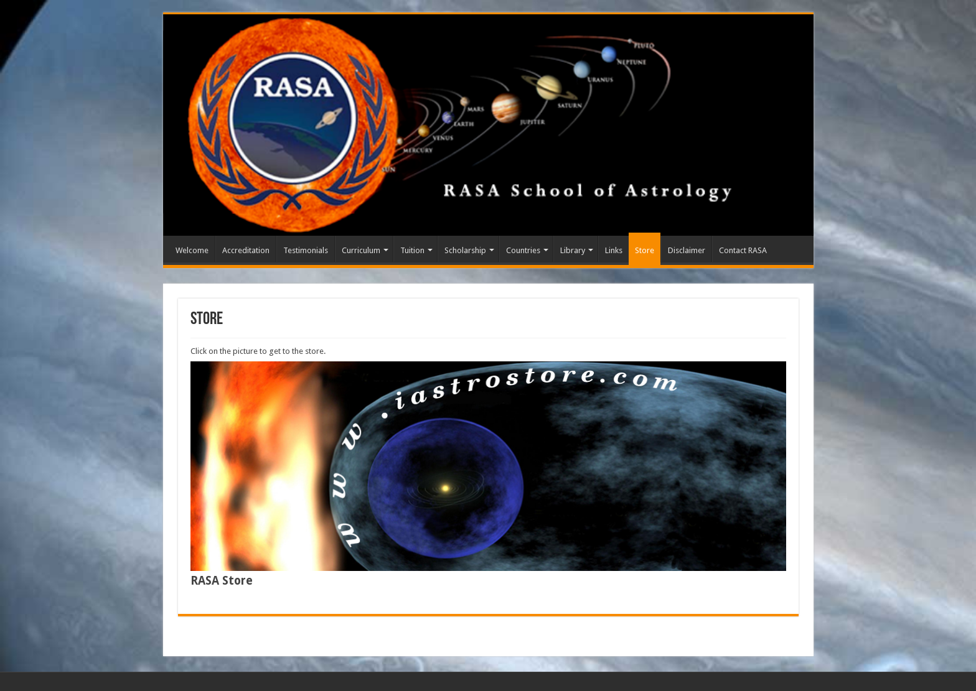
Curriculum (361, 250)
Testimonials (305, 250)
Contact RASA (743, 250)
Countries (523, 250)
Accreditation (246, 250)
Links (613, 250)
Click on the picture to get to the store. (258, 351)
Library (572, 250)
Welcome (192, 250)
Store (644, 250)
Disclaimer (686, 250)
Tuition (412, 250)
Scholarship (465, 250)
